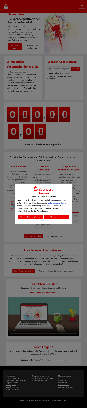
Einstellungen (43, 221)
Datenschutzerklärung (57, 203)
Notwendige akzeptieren (30, 217)
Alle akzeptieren (56, 217)
